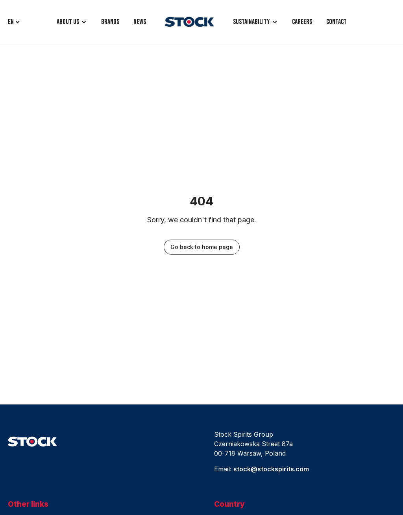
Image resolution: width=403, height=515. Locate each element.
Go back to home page (201, 247)
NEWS (139, 22)
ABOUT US (68, 22)
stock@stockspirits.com (271, 469)
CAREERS (302, 22)
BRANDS (110, 22)
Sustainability (251, 22)
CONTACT (336, 22)
